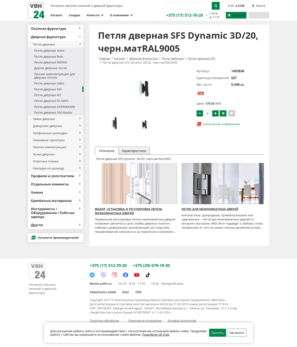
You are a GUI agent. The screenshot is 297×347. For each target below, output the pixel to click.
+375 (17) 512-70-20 (184, 15)
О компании (121, 15)
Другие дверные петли (50, 68)
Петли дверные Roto (48, 56)
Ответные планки (56, 161)
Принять (217, 333)
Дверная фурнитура (56, 37)
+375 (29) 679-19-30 (151, 265)
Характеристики (134, 151)
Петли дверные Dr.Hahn (51, 101)
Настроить (236, 333)
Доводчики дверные (56, 126)
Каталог (56, 15)
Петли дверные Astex (49, 50)
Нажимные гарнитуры (56, 140)
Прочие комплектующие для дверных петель (54, 75)
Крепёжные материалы (55, 200)
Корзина (236, 15)
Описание (106, 151)
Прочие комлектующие (56, 147)
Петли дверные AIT (47, 95)
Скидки (74, 15)
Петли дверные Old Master (53, 112)
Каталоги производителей (55, 237)
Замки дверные (56, 119)
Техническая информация (218, 124)
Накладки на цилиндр (56, 168)
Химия (55, 192)
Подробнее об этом (155, 335)
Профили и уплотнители (55, 176)
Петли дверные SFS (48, 89)
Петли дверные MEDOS (50, 62)
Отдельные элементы (55, 184)
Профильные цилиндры (56, 133)
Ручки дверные (56, 154)
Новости (95, 15)
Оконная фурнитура (55, 28)
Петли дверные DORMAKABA (54, 107)
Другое (55, 225)
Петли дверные (57, 44)
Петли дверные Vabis (49, 83)
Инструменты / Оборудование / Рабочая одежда (55, 213)
